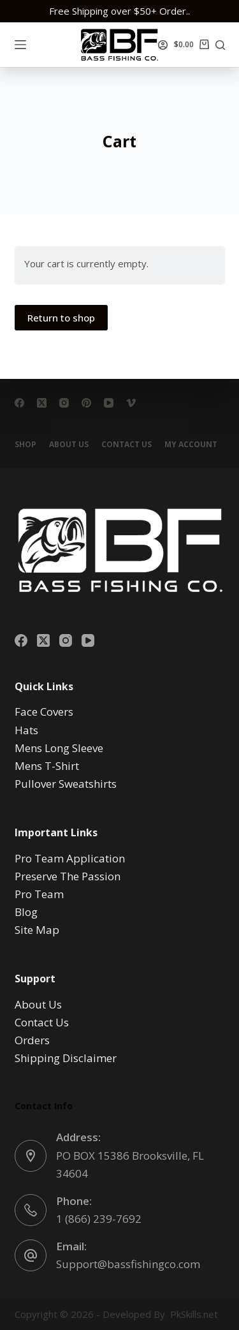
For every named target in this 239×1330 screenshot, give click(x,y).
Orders (32, 1040)
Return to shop (61, 317)
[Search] (220, 45)
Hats (26, 730)
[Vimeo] (131, 403)
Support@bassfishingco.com (128, 1264)
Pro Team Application (70, 858)
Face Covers (44, 711)
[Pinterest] (86, 403)
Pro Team (39, 894)
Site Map (37, 929)
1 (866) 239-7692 (98, 1218)
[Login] (163, 45)
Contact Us (126, 445)
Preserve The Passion (67, 876)
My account (190, 445)
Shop (25, 445)
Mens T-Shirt (47, 765)
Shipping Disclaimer (66, 1058)
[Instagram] (64, 403)
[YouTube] (108, 403)
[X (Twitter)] (42, 403)
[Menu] (20, 44)
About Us (69, 445)
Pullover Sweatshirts (66, 783)
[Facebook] (19, 403)
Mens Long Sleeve (59, 748)
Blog (26, 912)
